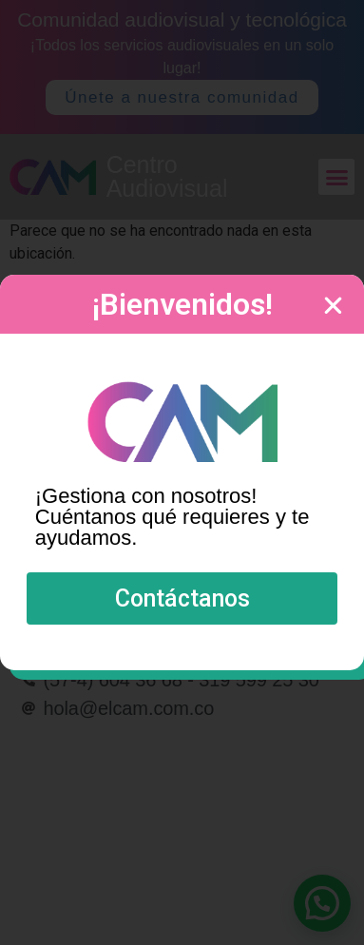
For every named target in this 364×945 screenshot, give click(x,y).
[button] (182, 598)
